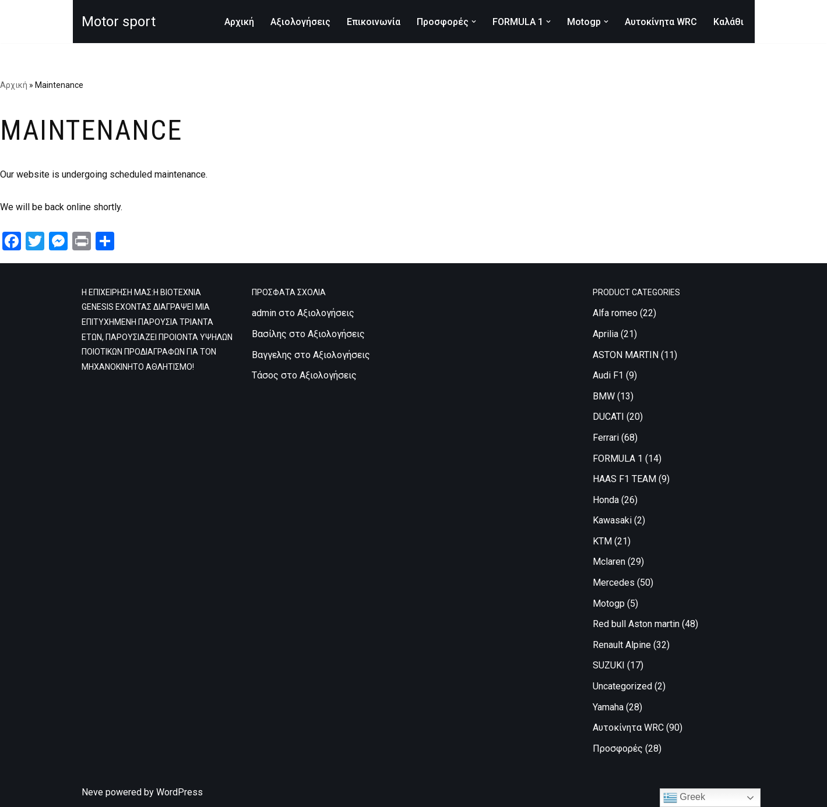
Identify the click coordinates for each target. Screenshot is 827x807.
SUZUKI (609, 665)
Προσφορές (618, 748)
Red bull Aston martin (636, 623)
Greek (684, 798)
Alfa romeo (615, 312)
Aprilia (605, 333)
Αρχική (239, 21)
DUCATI (608, 416)
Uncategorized (622, 686)
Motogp (609, 603)
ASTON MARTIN (626, 354)
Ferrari (606, 437)
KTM (602, 541)
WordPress (179, 792)
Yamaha (608, 707)
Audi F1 (608, 375)
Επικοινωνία (373, 21)
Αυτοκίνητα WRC (661, 21)
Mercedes (614, 582)
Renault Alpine (622, 644)
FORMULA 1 (618, 458)
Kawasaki (612, 520)
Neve (92, 792)
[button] (473, 21)
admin (264, 312)
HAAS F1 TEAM (624, 478)
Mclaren (609, 561)
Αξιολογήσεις (300, 21)
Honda (606, 499)
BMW (604, 396)
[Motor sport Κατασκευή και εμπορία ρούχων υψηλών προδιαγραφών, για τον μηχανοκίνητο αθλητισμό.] (119, 21)
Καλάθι (728, 21)
